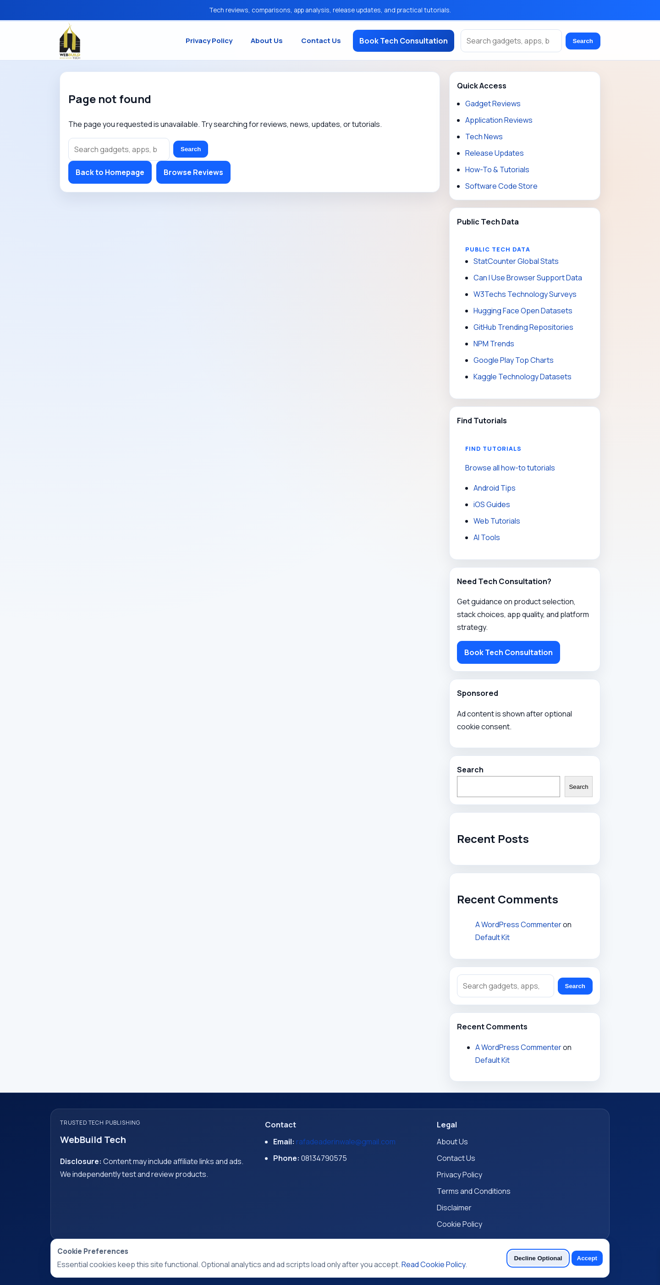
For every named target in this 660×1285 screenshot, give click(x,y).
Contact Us (321, 40)
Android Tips (494, 488)
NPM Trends (493, 344)
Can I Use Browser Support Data (527, 278)
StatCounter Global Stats (516, 261)
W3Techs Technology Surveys (525, 294)
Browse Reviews (193, 172)
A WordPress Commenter (518, 924)
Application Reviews (499, 120)
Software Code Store (501, 186)
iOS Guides (491, 504)
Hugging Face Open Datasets (522, 311)
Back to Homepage (110, 172)
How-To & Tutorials (497, 169)
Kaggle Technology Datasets (522, 377)
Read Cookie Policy (433, 1264)
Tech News (484, 136)
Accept (587, 1258)
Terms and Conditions (474, 1191)
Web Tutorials (496, 521)
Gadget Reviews (493, 103)
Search (583, 41)
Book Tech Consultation (403, 41)
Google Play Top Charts (513, 360)
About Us (267, 40)
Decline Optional (538, 1258)
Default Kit (492, 937)
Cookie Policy (459, 1224)
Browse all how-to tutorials (510, 468)
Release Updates (494, 153)
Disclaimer (454, 1208)
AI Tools (486, 537)
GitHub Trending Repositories (523, 327)
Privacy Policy (209, 40)
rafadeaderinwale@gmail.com (346, 1142)
